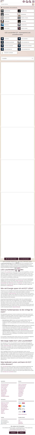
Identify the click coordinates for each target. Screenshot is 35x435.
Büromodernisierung (22, 385)
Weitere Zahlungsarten (22, 414)
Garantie (20, 396)
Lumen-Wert (4, 366)
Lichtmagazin (20, 392)
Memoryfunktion (4, 389)
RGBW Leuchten (4, 391)
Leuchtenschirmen (9, 285)
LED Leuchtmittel (7, 271)
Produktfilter (4, 58)
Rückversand (20, 393)
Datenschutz (20, 423)
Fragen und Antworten (22, 384)
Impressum (20, 422)
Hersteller (2, 410)
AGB (19, 420)
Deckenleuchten (4, 282)
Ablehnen (21, 432)
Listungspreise (21, 391)
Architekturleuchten (4, 385)
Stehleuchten (11, 282)
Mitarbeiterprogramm (5, 409)
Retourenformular (21, 388)
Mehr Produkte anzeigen (11, 258)
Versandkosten (21, 389)
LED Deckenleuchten (5, 384)
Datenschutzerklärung (13, 430)
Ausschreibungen (4, 405)
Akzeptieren (13, 432)
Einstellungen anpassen (21, 430)
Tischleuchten (19, 282)
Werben (2, 411)
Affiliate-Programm (4, 404)
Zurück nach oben (25, 258)
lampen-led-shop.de (19, 280)
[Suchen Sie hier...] (16, 4)
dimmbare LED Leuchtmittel (8, 371)
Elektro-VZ (3, 413)
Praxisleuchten (3, 392)
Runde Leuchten (4, 387)
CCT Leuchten (3, 388)
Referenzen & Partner (5, 402)
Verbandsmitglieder (4, 406)
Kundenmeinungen (21, 387)
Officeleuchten (3, 393)
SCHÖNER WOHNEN (5, 396)
